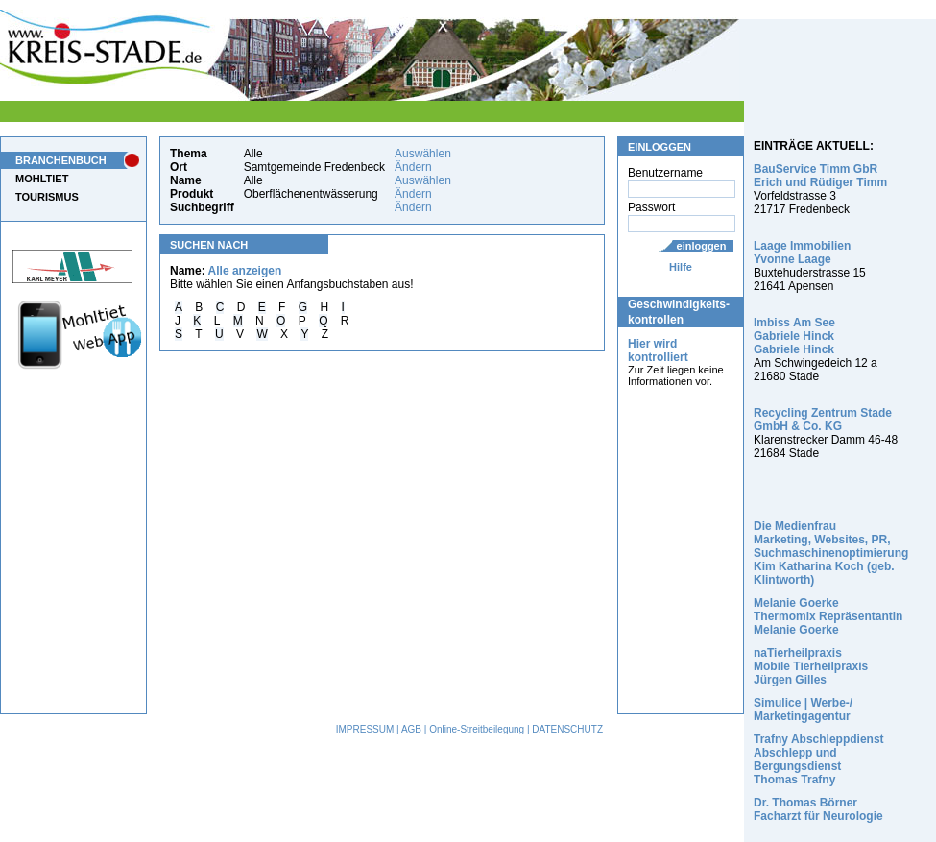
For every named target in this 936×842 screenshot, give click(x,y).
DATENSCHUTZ (567, 729)
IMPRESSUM (365, 729)
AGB (411, 729)
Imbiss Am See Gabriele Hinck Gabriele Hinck (794, 336)
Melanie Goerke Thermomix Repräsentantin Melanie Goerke (828, 616)
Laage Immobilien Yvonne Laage (802, 252)
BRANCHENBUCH (61, 160)
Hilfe (680, 267)
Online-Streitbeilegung (476, 729)
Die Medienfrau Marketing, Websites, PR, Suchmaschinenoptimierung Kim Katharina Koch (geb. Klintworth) (831, 553)
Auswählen (423, 153)
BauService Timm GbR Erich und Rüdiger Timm (820, 175)
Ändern (413, 167)
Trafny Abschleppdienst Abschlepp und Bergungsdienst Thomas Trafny (819, 759)
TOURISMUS (47, 197)
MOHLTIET (41, 178)
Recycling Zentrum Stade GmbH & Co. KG (823, 419)
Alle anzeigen (245, 270)
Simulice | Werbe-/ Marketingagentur (803, 709)
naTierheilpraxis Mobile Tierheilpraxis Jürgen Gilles (811, 666)
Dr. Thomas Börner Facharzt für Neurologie (818, 809)
